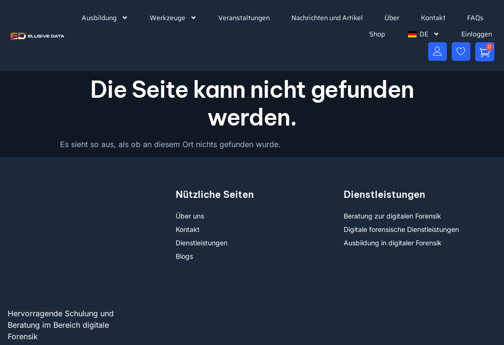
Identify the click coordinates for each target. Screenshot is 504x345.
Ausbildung (105, 18)
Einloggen (476, 34)
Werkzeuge (173, 18)
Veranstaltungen (244, 17)
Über (391, 17)
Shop (377, 34)
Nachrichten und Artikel (327, 17)
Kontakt (433, 17)
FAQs (475, 17)
